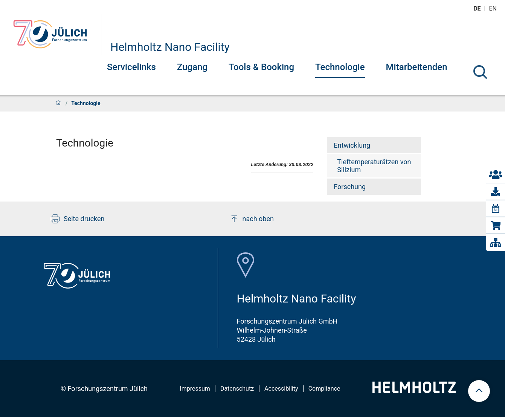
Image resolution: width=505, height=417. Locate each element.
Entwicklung (352, 145)
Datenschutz (237, 388)
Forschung (350, 187)
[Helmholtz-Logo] (414, 390)
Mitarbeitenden (416, 67)
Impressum (195, 388)
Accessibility (281, 388)
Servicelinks (131, 67)
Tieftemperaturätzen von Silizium (374, 166)
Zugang (192, 67)
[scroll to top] (479, 391)
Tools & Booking (261, 67)
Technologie (340, 67)
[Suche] (480, 72)
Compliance (324, 388)
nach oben (252, 218)
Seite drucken (78, 218)
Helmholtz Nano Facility (170, 46)
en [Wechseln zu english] (493, 8)
